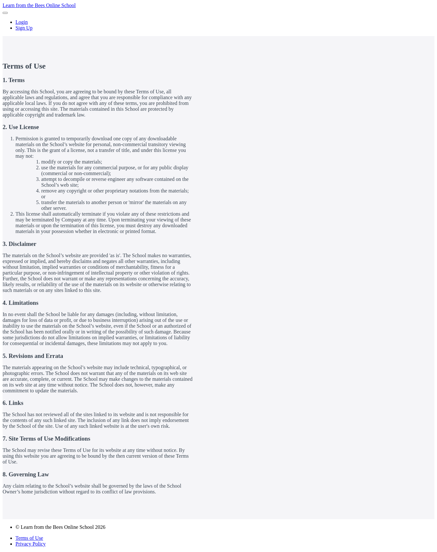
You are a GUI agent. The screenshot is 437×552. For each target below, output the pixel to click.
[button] (5, 13)
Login (21, 22)
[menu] (218, 25)
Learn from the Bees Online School (39, 5)
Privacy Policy (30, 544)
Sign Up (24, 28)
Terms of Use (29, 538)
